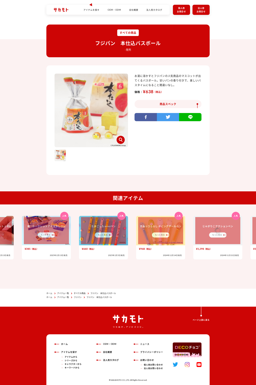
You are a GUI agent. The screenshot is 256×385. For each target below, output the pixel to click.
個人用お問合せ (181, 10)
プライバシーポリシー (148, 352)
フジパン (78, 297)
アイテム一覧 (63, 293)
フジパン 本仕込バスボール (103, 293)
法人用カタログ (154, 8)
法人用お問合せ (201, 10)
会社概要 (133, 8)
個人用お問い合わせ (153, 365)
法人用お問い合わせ (153, 368)
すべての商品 (80, 293)
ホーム (49, 293)
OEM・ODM (114, 8)
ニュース (141, 344)
